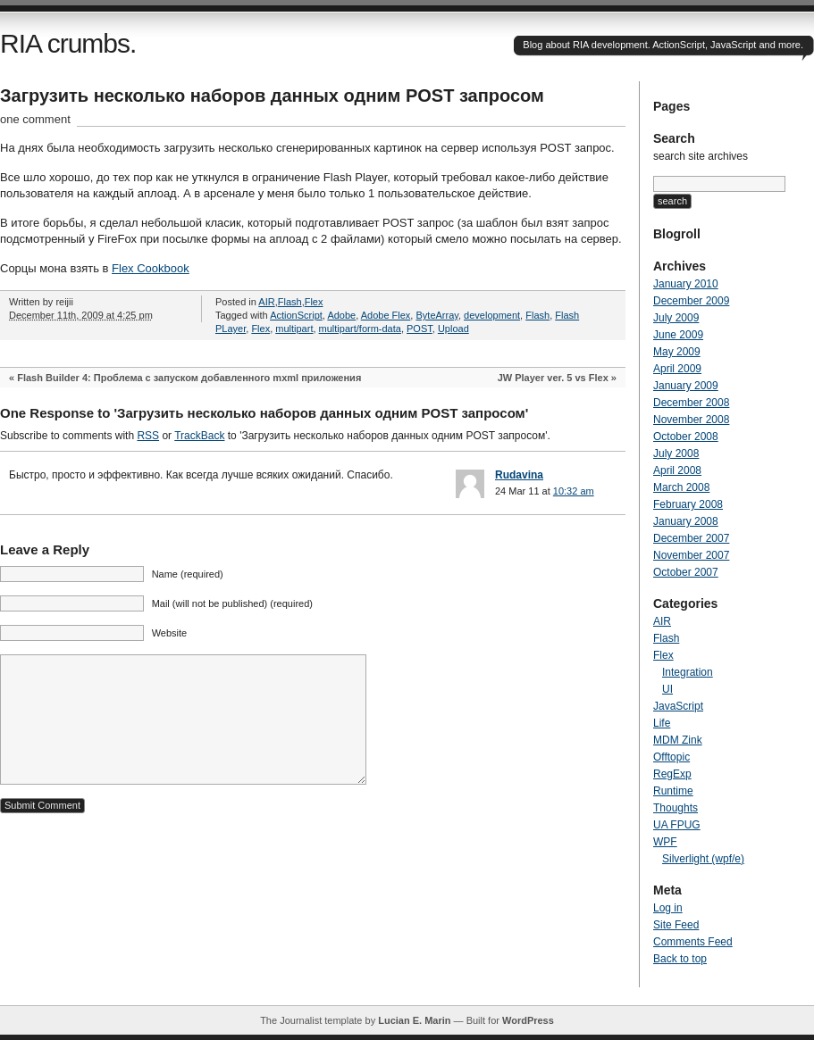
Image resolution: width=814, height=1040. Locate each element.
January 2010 (685, 284)
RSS (148, 435)
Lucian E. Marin (414, 1020)
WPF (665, 842)
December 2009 (691, 301)
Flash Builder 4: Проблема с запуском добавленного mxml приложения (189, 377)
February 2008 (688, 504)
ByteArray (436, 315)
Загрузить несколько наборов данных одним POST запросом (272, 95)
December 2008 (691, 402)
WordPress (528, 1020)
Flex (314, 301)
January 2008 (685, 521)
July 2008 (676, 453)
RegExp (672, 774)
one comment (35, 119)
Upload (453, 328)
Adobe (341, 315)
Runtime (673, 791)
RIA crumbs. (68, 43)
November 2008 (691, 419)
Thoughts (675, 808)
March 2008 (681, 487)
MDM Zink (677, 740)
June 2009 (678, 335)
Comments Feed (693, 942)
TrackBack (199, 435)
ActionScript (296, 315)
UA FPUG (677, 825)
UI (667, 689)
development (492, 315)
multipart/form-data (360, 328)
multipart (294, 328)
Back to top (680, 959)
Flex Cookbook (150, 268)
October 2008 (685, 436)
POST (419, 328)
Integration (687, 672)
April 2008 (677, 470)
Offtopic (671, 757)
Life (661, 723)
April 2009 (677, 368)
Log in (668, 908)
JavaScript (678, 706)
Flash (290, 301)
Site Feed (676, 925)
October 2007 (685, 572)
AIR (266, 301)
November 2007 (691, 555)
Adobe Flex (386, 315)
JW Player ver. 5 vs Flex (553, 377)
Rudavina (519, 475)
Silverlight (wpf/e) (703, 859)
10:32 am (573, 491)
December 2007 (691, 538)
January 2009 (685, 385)
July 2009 (676, 318)
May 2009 (677, 351)
